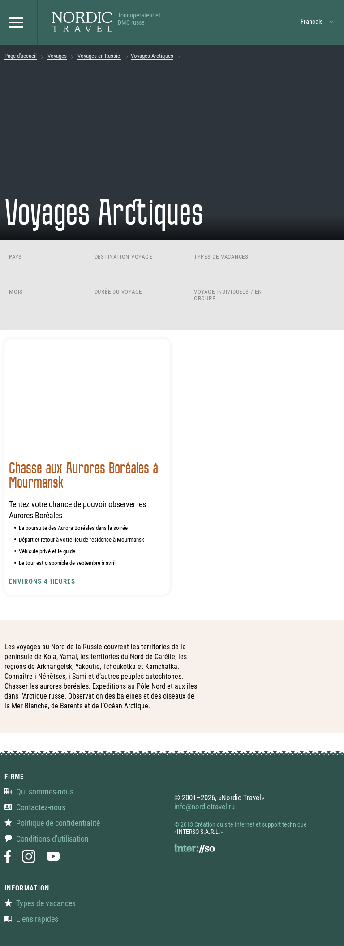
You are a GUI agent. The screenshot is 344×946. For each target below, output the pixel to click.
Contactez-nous (34, 807)
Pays (15, 256)
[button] (19, 22)
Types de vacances (221, 256)
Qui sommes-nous (38, 791)
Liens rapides (31, 919)
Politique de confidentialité (52, 823)
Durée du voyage (118, 291)
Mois (16, 291)
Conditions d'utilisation (46, 838)
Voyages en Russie (99, 55)
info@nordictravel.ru (204, 806)
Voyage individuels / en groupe (228, 295)
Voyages (57, 55)
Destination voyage (123, 256)
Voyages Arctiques (152, 55)
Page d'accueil (20, 55)
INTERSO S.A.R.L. (198, 831)
